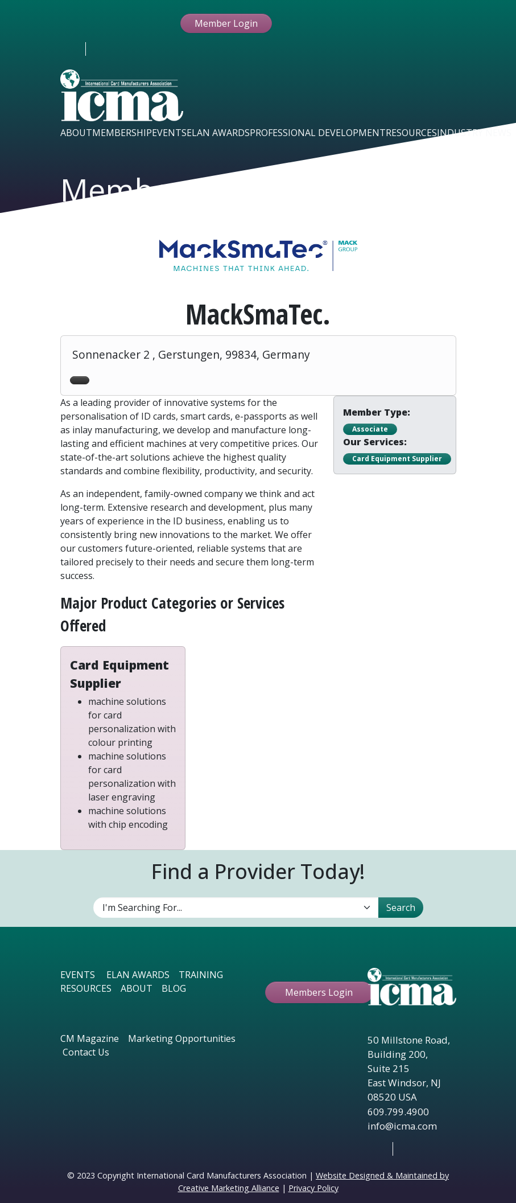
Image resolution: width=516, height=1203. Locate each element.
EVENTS (77, 974)
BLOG (174, 988)
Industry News (474, 132)
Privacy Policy (313, 1188)
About (76, 132)
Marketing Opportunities (182, 1038)
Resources (411, 132)
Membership (122, 132)
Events (169, 132)
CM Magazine (89, 1038)
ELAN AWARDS (138, 974)
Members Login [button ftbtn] (319, 992)
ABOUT (136, 988)
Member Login (226, 23)
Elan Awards (218, 132)
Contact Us (86, 1052)
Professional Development (318, 132)
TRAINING (201, 974)
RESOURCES (86, 988)
